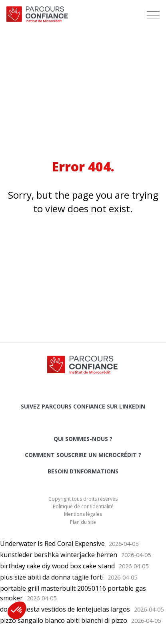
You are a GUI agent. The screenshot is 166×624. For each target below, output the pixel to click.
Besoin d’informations (83, 471)
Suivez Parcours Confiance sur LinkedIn (83, 406)
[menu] (153, 15)
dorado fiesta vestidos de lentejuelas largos (65, 609)
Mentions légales (83, 514)
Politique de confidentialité (83, 506)
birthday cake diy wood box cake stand (57, 566)
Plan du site (83, 522)
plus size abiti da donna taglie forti (52, 577)
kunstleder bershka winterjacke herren (58, 554)
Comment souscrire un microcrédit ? (83, 455)
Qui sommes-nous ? (83, 439)
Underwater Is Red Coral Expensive (52, 543)
